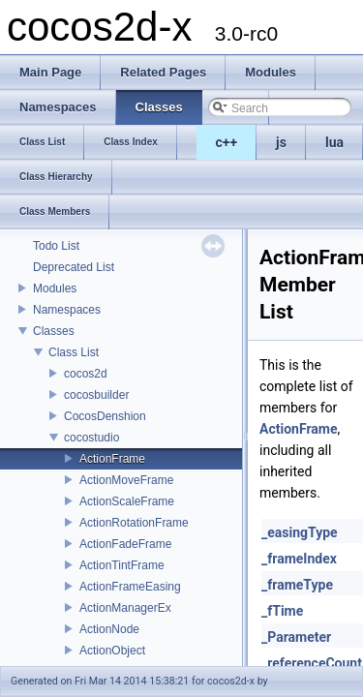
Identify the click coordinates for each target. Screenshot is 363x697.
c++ (227, 142)
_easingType (299, 532)
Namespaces (67, 310)
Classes (54, 331)
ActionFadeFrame (125, 544)
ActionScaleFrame (126, 501)
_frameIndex (299, 558)
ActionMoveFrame (126, 480)
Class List (73, 352)
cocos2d (85, 373)
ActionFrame (112, 459)
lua (334, 142)
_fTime (282, 611)
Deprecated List (73, 267)
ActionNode (109, 629)
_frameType (297, 584)
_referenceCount (311, 663)
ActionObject (112, 650)
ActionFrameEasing (130, 586)
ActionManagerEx (125, 608)
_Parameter (296, 637)
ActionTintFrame (122, 565)
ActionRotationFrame (134, 523)
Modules (54, 288)
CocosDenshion (105, 416)
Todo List (56, 246)
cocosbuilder (96, 395)
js (281, 142)
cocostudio (91, 437)
